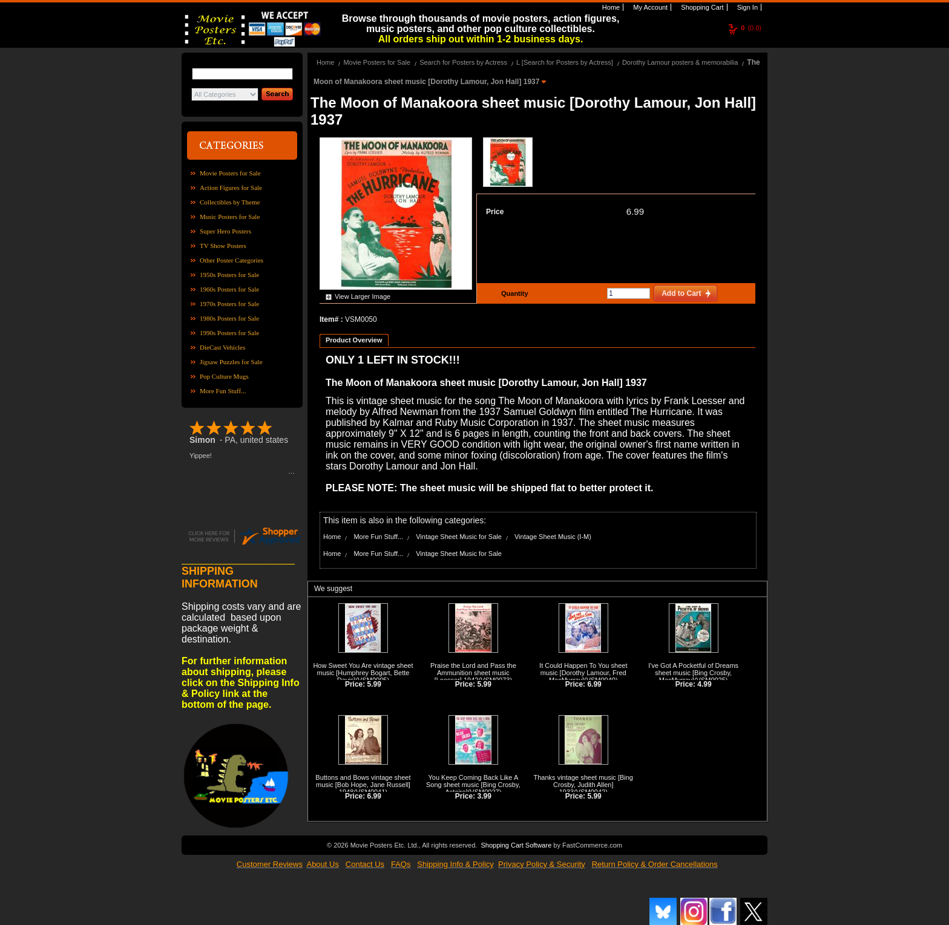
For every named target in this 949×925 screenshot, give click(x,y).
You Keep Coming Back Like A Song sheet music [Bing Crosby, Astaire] (473, 785)
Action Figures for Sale (231, 187)
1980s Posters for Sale (229, 318)
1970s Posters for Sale (229, 303)
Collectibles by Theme (230, 202)
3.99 (484, 796)
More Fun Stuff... (223, 390)
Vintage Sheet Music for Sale (459, 536)
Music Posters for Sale (230, 216)
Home (610, 7)
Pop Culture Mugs (224, 376)
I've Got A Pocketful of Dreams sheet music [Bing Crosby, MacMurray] (693, 673)
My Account (649, 7)
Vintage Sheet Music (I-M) (552, 536)
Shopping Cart (701, 7)
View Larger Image (362, 296)
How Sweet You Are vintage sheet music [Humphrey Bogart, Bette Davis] (363, 673)
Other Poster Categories (231, 260)
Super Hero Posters (225, 231)
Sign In (746, 7)
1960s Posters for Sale (229, 289)
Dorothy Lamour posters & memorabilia (680, 62)
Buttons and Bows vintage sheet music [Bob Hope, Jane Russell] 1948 (362, 785)
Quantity (513, 293)
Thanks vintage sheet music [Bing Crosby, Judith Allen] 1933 (583, 785)
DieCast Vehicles (222, 347)
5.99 (374, 684)
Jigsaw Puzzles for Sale (231, 361)
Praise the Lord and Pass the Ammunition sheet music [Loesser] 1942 (473, 673)
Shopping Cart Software (516, 845)
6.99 (635, 211)
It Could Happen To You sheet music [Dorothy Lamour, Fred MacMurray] (583, 673)
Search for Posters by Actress (463, 62)
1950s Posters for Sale (229, 274)
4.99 (704, 684)
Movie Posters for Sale (230, 173)
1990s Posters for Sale (229, 332)
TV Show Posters (223, 245)
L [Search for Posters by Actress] (564, 62)
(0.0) (751, 27)
